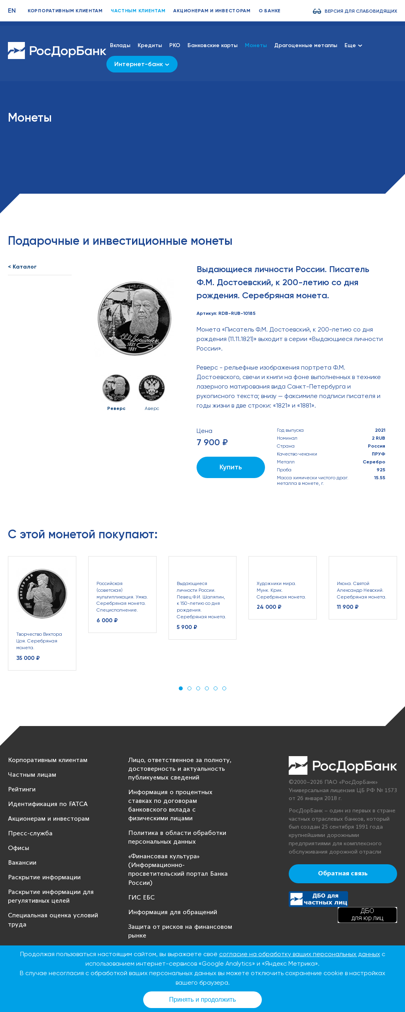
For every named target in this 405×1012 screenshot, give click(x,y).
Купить (231, 467)
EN (12, 10)
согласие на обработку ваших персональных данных (299, 954)
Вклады (120, 45)
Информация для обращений (172, 912)
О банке (270, 10)
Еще (353, 45)
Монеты (256, 45)
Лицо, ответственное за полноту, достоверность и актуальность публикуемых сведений (179, 769)
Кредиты (150, 45)
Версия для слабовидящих (361, 11)
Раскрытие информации (44, 877)
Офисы (18, 848)
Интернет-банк (141, 64)
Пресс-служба (30, 833)
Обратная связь (343, 874)
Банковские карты (212, 45)
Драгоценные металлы (305, 45)
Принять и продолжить (202, 999)
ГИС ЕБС (141, 897)
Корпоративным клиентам (65, 10)
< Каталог (22, 266)
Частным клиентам (138, 10)
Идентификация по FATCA (48, 804)
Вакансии (22, 863)
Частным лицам (32, 775)
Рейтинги (22, 789)
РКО (174, 45)
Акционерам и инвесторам (212, 10)
